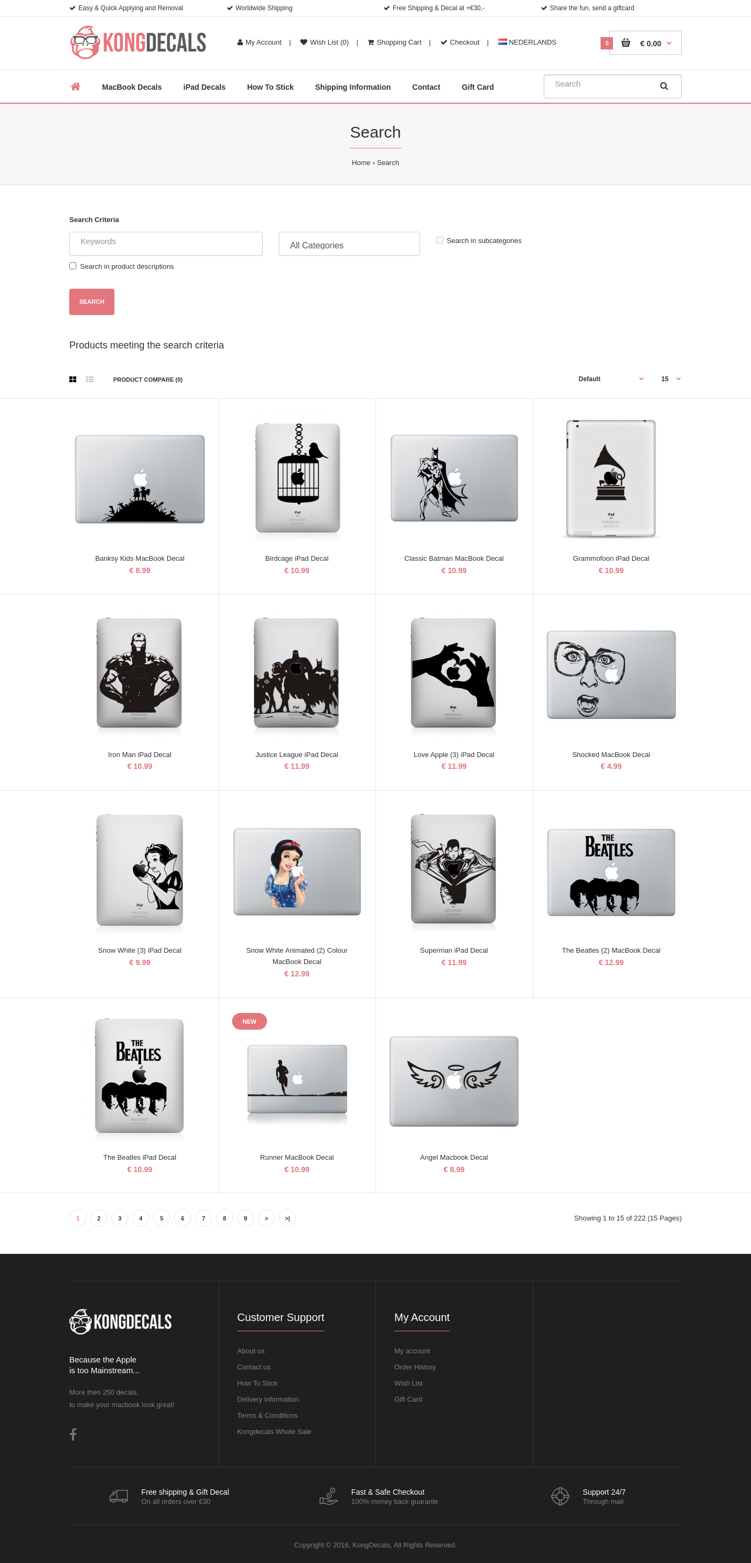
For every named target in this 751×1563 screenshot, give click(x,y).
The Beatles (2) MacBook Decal (611, 950)
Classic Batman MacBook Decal (454, 558)
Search (388, 163)
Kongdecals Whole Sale (274, 1432)
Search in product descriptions (121, 266)
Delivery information (268, 1399)
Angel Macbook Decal (454, 1157)
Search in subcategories (479, 241)
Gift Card (408, 1399)
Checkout (460, 42)
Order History (415, 1367)
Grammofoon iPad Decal (611, 558)
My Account (259, 42)
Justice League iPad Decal (297, 755)
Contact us (254, 1367)
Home (361, 163)
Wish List (408, 1383)
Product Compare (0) (148, 379)
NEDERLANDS (528, 42)
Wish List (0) (324, 42)
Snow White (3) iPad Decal (140, 950)
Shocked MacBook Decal (611, 755)
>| (287, 1218)
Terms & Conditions (267, 1415)
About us (251, 1351)
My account (412, 1351)
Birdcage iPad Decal (297, 558)
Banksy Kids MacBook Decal (139, 558)
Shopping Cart (394, 42)
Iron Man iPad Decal (139, 755)
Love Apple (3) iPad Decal (454, 755)
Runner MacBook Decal (297, 1157)
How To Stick (257, 1383)
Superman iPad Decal (454, 950)
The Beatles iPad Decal (139, 1157)
